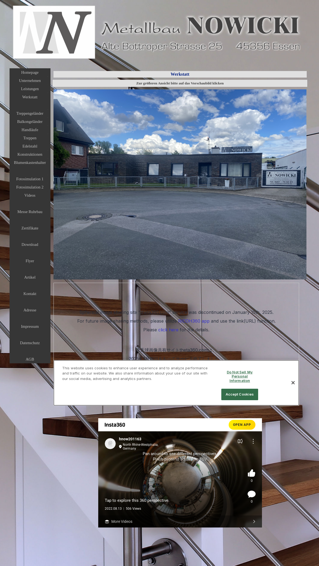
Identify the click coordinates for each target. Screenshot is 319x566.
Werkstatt (30, 97)
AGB (30, 359)
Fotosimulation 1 (30, 179)
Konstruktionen (29, 154)
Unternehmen (30, 80)
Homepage (29, 72)
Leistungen (30, 89)
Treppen (29, 138)
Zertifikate (30, 228)
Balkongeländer (30, 121)
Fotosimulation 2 (30, 187)
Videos (29, 195)
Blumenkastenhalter (30, 162)
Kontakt (29, 293)
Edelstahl (29, 146)
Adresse (29, 310)
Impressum (30, 326)
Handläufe (30, 130)
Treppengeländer (29, 113)
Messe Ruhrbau (30, 212)
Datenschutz (30, 343)
